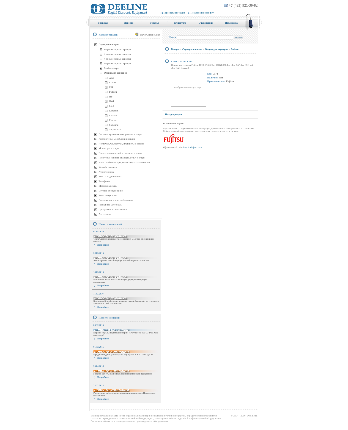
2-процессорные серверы (117, 54)
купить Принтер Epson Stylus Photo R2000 (110, 407)
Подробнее (103, 244)
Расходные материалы (110, 204)
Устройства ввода (108, 167)
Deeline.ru (252, 415)
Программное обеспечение (113, 209)
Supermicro (115, 129)
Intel (111, 106)
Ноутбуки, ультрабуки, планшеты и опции (121, 143)
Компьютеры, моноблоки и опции (117, 138)
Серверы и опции (109, 44)
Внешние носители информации (116, 200)
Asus (111, 77)
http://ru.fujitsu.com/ (192, 147)
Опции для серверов (115, 72)
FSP (111, 87)
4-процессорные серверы (117, 58)
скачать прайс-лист (150, 34)
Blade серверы (111, 68)
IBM (111, 101)
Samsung (113, 124)
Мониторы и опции (109, 148)
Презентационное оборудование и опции (120, 153)
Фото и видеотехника (110, 176)
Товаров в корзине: (202, 12)
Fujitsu (113, 91)
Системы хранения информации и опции (120, 134)
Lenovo (113, 115)
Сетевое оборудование (111, 190)
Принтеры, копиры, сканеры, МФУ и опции (122, 157)
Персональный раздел (174, 12)
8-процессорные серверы (117, 63)
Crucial (113, 82)
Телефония (104, 181)
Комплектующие (108, 195)
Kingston (113, 110)
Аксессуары (105, 214)
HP (110, 96)
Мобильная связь (108, 185)
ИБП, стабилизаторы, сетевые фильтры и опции (124, 162)
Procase (113, 120)
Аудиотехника (106, 171)
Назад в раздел (173, 114)
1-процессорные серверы (117, 49)
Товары (175, 49)
